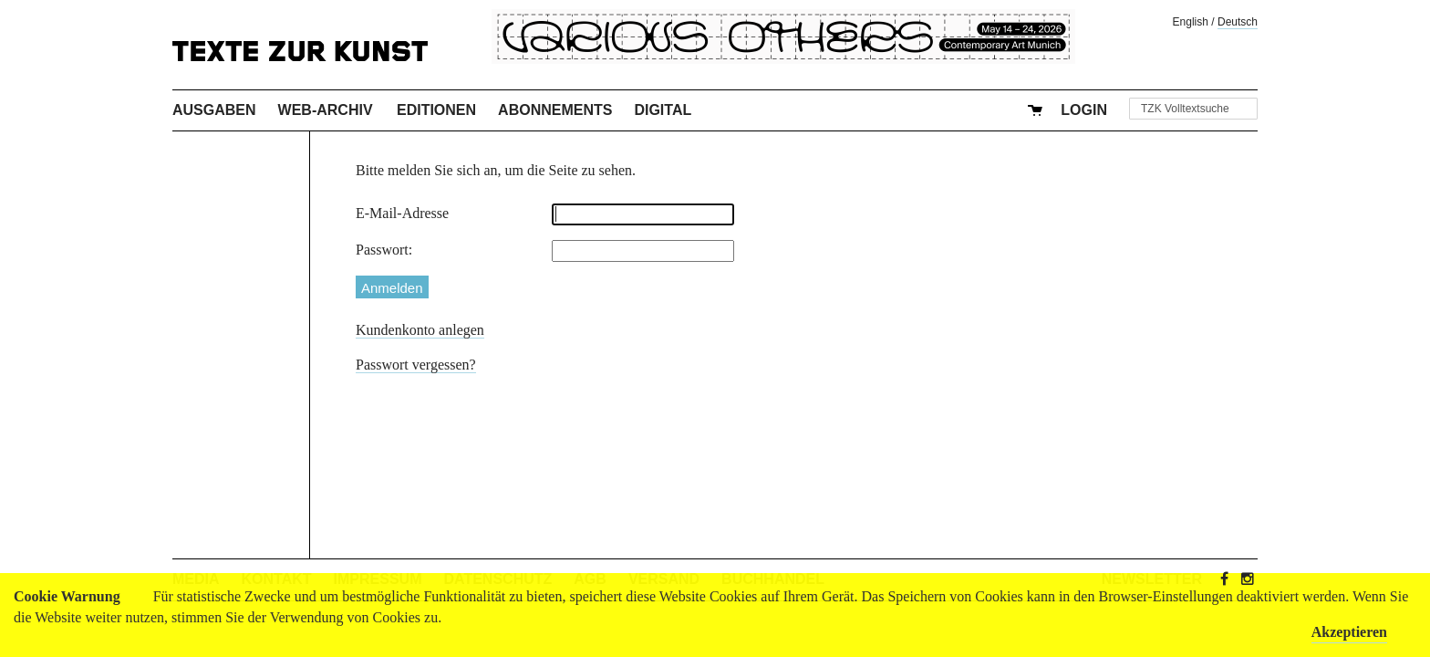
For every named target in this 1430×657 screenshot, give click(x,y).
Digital (662, 110)
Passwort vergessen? (416, 364)
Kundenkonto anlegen (420, 330)
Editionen (436, 110)
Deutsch (1238, 22)
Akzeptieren (1349, 632)
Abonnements (555, 110)
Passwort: (384, 249)
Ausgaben (214, 110)
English (1190, 22)
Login (1084, 110)
